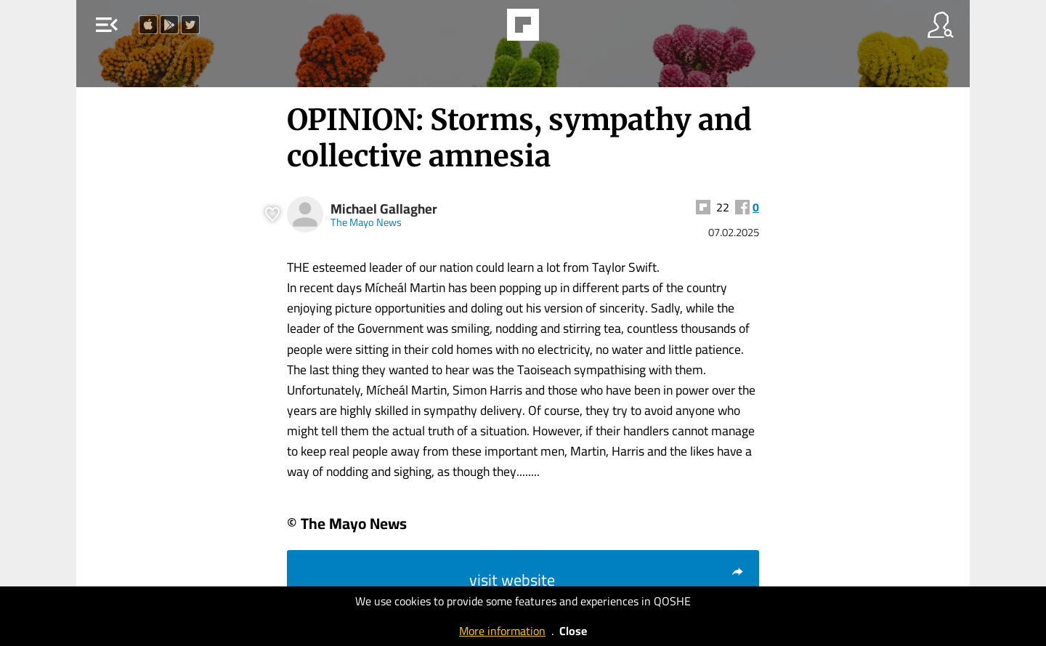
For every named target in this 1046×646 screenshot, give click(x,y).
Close (573, 631)
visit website (607, 580)
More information (502, 631)
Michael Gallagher (384, 209)
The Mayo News (366, 222)
